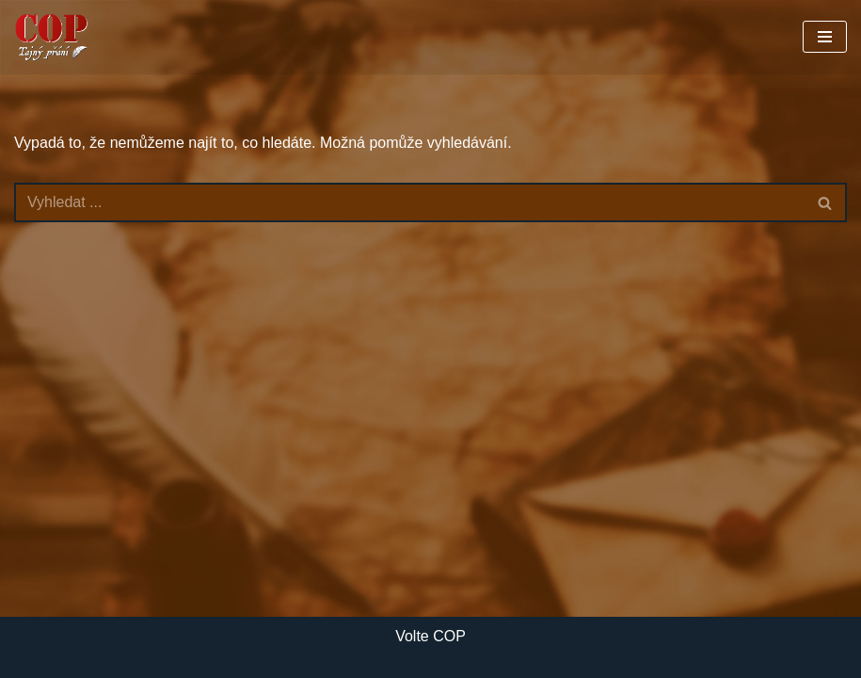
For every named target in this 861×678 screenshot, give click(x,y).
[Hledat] (409, 202)
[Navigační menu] (825, 37)
